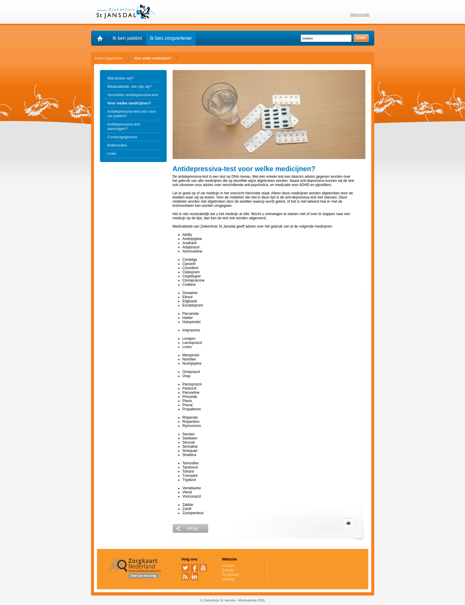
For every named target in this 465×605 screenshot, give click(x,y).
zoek (361, 38)
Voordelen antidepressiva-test (132, 95)
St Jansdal (230, 575)
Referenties (117, 145)
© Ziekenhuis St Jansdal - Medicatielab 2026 (232, 600)
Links (112, 153)
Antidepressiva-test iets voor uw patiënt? (131, 113)
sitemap (228, 579)
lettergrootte (360, 15)
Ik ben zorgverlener (171, 38)
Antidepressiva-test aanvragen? (123, 126)
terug (192, 528)
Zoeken (228, 570)
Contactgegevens (122, 137)
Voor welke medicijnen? (129, 103)
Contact (228, 566)
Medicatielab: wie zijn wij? (129, 86)
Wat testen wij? (120, 78)
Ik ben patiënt (127, 38)
